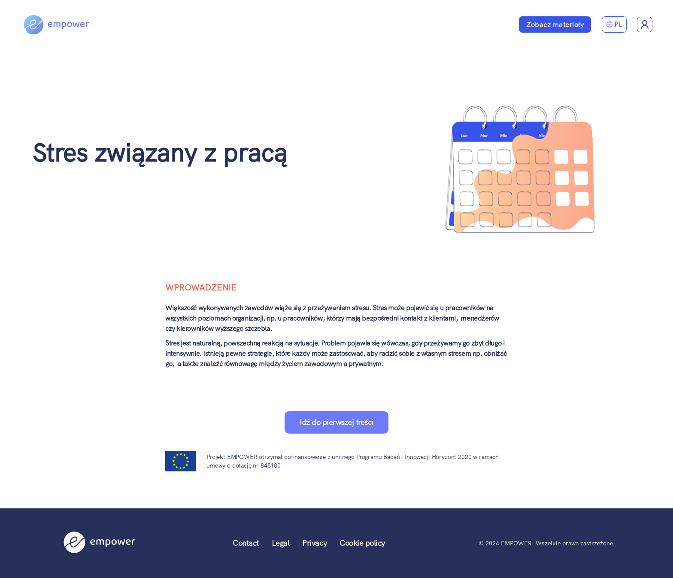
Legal (281, 543)
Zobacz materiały (555, 24)
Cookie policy (362, 543)
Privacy (314, 543)
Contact (246, 543)
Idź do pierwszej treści (336, 422)
